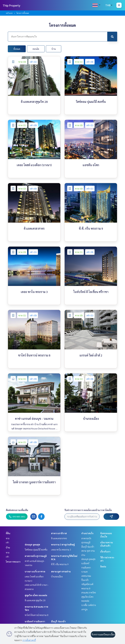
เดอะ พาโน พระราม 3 (61, 549)
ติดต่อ (103, 566)
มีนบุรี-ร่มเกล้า (58, 621)
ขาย (7, 538)
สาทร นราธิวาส (59, 533)
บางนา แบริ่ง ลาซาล (35, 571)
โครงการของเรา (13, 561)
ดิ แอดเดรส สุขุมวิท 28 (35, 600)
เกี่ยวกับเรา (105, 551)
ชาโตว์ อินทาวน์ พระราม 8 (36, 614)
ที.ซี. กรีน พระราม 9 (60, 564)
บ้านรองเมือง (57, 576)
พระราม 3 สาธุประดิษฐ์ (63, 544)
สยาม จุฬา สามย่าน (61, 571)
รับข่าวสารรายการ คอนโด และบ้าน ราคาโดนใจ (88, 510)
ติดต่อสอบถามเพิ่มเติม (17, 510)
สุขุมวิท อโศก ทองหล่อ (36, 595)
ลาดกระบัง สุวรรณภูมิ (36, 555)
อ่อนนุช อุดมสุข (32, 544)
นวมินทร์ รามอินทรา (35, 621)
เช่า (7, 542)
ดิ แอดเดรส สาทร (59, 538)
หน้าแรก (9, 13)
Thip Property (11, 5)
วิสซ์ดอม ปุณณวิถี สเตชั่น (36, 549)
